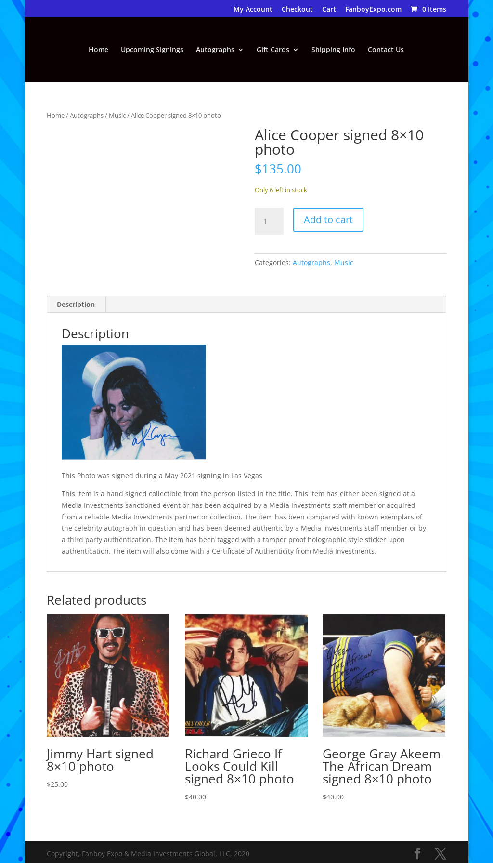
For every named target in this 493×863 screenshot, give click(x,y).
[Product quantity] (269, 221)
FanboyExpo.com (373, 9)
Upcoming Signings (152, 50)
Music (117, 115)
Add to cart (328, 219)
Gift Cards (273, 50)
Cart (329, 9)
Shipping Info (333, 50)
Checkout (297, 9)
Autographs (215, 50)
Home (98, 50)
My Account (253, 9)
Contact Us (386, 50)
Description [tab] (76, 304)
